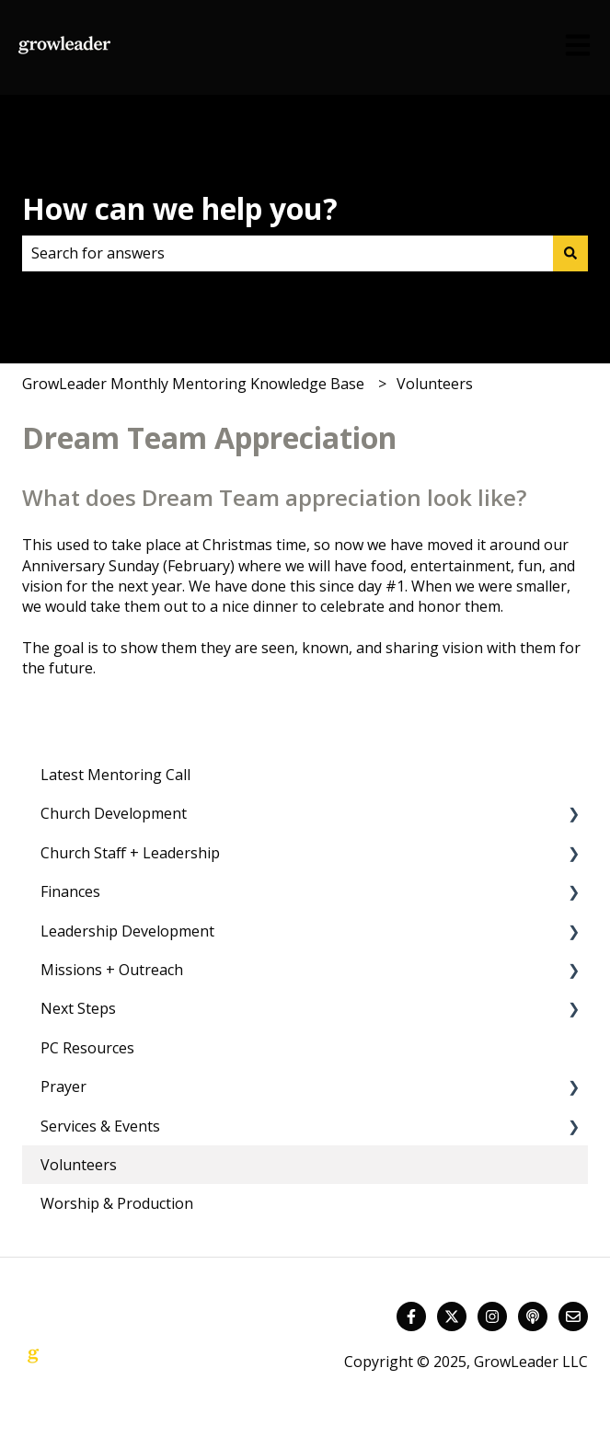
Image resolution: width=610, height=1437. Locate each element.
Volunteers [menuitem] (78, 1165)
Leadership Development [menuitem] (127, 931)
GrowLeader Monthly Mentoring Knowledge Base (193, 384)
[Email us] (573, 1316)
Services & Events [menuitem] (100, 1126)
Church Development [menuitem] (113, 813)
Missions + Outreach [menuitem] (111, 970)
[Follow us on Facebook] (411, 1316)
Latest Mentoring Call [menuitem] (115, 774)
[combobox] (287, 253)
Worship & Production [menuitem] (116, 1203)
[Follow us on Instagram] (492, 1316)
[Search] (570, 253)
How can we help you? (180, 208)
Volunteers (435, 384)
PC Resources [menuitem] (87, 1048)
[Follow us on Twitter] (451, 1316)
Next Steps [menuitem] (78, 1008)
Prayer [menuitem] (63, 1086)
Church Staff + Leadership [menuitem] (130, 853)
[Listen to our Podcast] (532, 1316)
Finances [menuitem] (70, 891)
